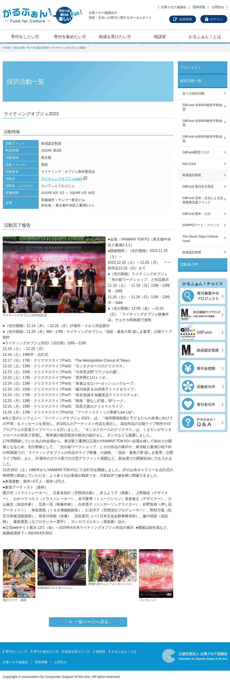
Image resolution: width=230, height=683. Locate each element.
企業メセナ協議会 (173, 7)
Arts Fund (189, 164)
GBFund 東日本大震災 (198, 186)
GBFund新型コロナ (196, 152)
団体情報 (199, 7)
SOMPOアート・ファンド (200, 225)
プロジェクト (191, 67)
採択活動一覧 (22, 47)
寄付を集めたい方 (70, 36)
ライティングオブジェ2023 (61, 179)
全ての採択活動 (193, 93)
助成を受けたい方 (115, 36)
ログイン (216, 19)
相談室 (160, 36)
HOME (7, 47)
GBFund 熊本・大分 (196, 214)
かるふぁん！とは (205, 36)
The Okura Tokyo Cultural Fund (200, 239)
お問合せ (218, 7)
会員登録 (185, 19)
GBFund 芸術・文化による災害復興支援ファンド (202, 200)
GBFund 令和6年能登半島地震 (202, 107)
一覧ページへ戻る (88, 621)
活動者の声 (189, 264)
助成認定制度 (41, 47)
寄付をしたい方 (25, 36)
